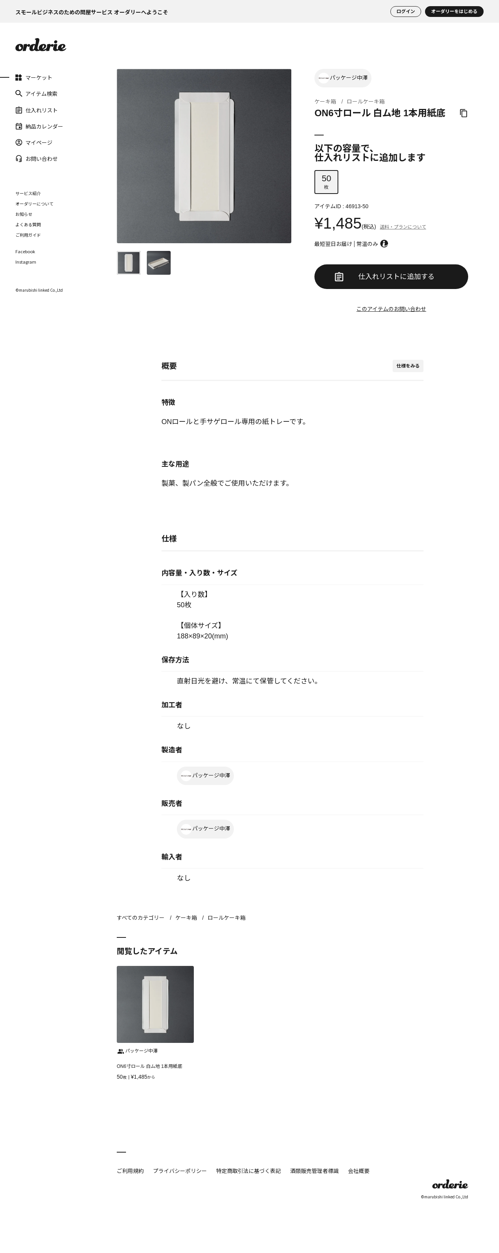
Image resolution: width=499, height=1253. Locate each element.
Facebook (25, 251)
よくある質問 (28, 224)
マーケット (33, 77)
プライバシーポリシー (180, 1170)
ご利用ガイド (28, 235)
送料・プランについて (403, 227)
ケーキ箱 (325, 102)
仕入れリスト (36, 109)
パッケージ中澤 (343, 78)
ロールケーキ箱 (366, 102)
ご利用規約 (130, 1170)
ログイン (406, 11)
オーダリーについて (34, 203)
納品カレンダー (39, 126)
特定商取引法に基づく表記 (248, 1170)
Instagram (25, 262)
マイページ (33, 142)
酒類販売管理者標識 (314, 1170)
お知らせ (23, 214)
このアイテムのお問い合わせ (391, 309)
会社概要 (359, 1170)
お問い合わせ (36, 158)
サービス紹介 (28, 193)
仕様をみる (408, 366)
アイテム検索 (36, 93)
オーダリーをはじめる (454, 11)
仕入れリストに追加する (384, 276)
